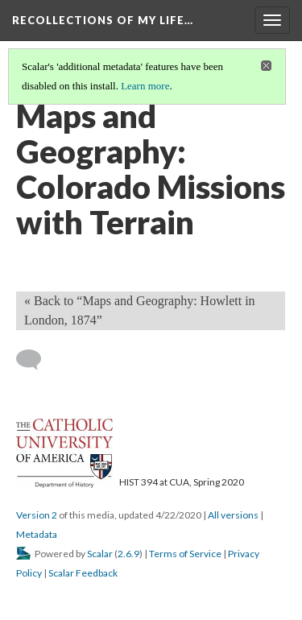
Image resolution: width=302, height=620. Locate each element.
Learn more (145, 86)
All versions (233, 515)
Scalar (100, 554)
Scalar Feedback (83, 573)
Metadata (36, 534)
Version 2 (36, 515)
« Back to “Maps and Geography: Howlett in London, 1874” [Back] (139, 310)
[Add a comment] (36, 359)
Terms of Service (185, 554)
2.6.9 (128, 554)
